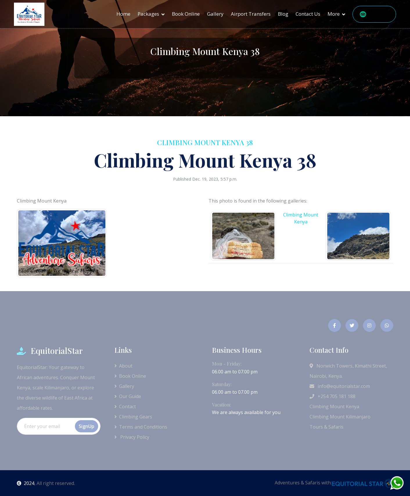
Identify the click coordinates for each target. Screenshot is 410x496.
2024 (25, 483)
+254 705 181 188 (332, 396)
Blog (283, 13)
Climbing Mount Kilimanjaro (340, 416)
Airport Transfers (251, 13)
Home (123, 13)
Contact (125, 406)
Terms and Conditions (140, 427)
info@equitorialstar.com (340, 386)
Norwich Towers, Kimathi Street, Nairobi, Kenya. (348, 371)
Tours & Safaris (327, 427)
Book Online (186, 13)
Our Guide (127, 396)
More (334, 13)
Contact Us (308, 13)
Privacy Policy (131, 437)
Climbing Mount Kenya (334, 406)
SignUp (86, 426)
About (123, 366)
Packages (148, 13)
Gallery (215, 13)
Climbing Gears (133, 416)
